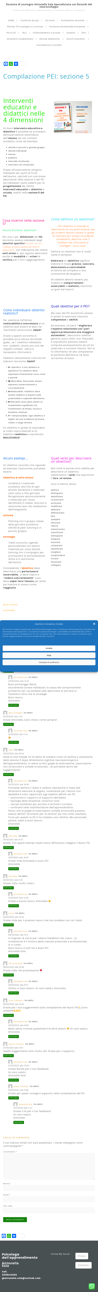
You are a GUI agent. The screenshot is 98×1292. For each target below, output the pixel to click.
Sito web (7, 1206)
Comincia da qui (29, 20)
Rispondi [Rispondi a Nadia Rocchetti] (13, 1098)
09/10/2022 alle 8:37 (18, 985)
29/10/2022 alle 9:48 (18, 1090)
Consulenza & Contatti (49, 45)
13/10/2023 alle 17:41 (18, 734)
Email (6, 1194)
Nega (49, 655)
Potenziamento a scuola (46, 32)
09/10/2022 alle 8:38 (18, 1025)
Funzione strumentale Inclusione (67, 26)
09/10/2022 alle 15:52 (13, 917)
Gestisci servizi (10, 641)
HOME (11, 20)
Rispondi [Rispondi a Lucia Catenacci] (8, 1015)
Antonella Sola (20, 677)
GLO (24, 32)
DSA (84, 32)
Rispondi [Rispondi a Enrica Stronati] (8, 975)
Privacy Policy (49, 668)
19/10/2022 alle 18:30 (18, 857)
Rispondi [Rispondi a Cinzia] (8, 925)
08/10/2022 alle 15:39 (13, 967)
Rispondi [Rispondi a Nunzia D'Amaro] (8, 1055)
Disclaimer (83, 1265)
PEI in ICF (11, 32)
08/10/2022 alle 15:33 (13, 1004)
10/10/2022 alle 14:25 (18, 898)
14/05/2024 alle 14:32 (18, 681)
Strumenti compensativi (20, 38)
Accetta (49, 648)
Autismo (70, 32)
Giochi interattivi (75, 38)
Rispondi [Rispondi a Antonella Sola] (13, 705)
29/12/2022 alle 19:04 (13, 753)
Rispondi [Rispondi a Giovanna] (8, 888)
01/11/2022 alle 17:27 (22, 1108)
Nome (7, 1183)
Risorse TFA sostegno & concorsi (25, 26)
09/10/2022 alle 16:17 (18, 935)
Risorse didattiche (50, 38)
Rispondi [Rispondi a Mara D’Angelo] (8, 724)
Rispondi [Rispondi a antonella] (8, 847)
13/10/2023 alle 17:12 (12, 716)
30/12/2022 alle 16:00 (18, 784)
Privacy (81, 1256)
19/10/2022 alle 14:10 (13, 839)
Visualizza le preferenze (49, 662)
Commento (10, 1151)
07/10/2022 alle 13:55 (18, 1065)
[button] (94, 624)
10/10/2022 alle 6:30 (13, 880)
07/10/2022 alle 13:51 (13, 1048)
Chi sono (50, 20)
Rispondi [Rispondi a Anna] (8, 774)
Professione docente (72, 20)
